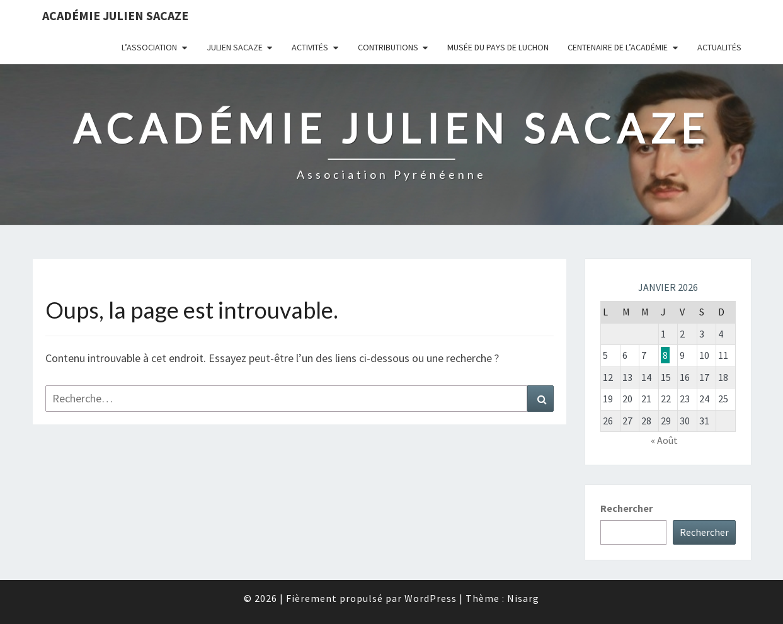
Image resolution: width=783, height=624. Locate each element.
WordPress (430, 598)
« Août (664, 440)
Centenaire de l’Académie (618, 47)
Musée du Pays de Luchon (498, 47)
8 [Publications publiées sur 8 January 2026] (665, 355)
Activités (310, 47)
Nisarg (523, 598)
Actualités (719, 47)
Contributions (388, 47)
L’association (149, 47)
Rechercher (626, 508)
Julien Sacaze (235, 47)
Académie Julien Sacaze (115, 15)
